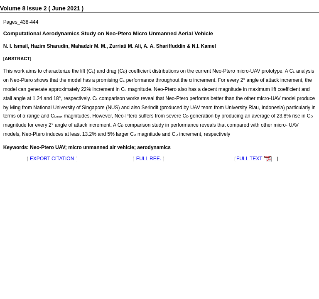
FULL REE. (148, 159)
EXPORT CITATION (52, 159)
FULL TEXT (249, 159)
